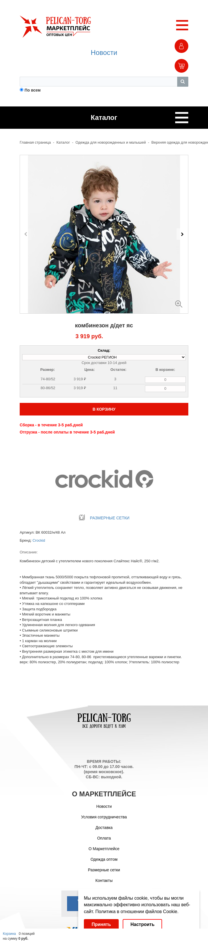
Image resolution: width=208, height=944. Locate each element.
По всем (33, 90)
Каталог (63, 142)
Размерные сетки (104, 870)
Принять (101, 924)
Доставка (103, 827)
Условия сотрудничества (104, 817)
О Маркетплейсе (103, 848)
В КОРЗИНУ (103, 409)
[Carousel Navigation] (104, 234)
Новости (104, 52)
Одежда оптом (104, 859)
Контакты (103, 880)
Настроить (142, 924)
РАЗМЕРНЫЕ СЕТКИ (103, 517)
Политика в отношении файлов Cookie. (136, 911)
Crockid (39, 540)
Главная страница (35, 142)
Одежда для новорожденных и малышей (111, 142)
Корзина (9, 934)
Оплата (104, 838)
